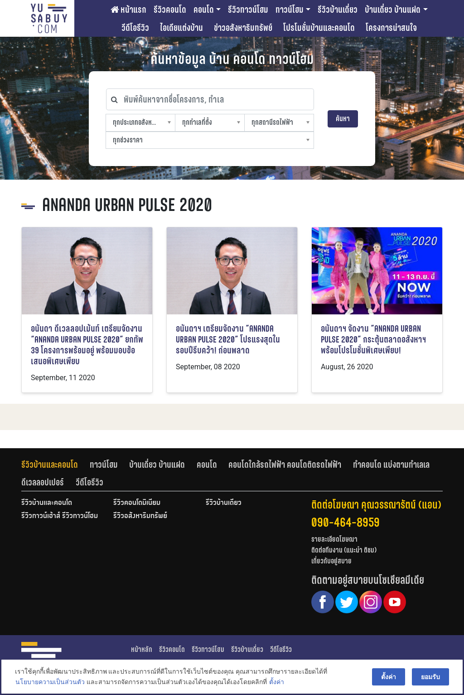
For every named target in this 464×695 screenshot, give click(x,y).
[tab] (55, 464)
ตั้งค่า (275, 683)
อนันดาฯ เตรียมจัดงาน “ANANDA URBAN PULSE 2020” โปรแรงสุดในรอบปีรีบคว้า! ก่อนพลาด (228, 339)
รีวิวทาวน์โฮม (248, 9)
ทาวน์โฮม (290, 9)
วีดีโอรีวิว (135, 27)
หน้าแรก (128, 9)
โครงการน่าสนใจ (391, 27)
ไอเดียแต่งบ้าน (181, 27)
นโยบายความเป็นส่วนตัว (48, 683)
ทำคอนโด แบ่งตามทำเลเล (391, 464)
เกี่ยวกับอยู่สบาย (331, 561)
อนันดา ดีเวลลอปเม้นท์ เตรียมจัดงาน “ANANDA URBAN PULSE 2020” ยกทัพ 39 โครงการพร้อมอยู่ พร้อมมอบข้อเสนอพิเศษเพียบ (87, 345)
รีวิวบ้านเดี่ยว (338, 9)
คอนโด (203, 9)
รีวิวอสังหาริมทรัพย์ (140, 516)
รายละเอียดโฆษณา (334, 539)
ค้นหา (343, 118)
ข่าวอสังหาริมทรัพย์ (243, 27)
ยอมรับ (431, 677)
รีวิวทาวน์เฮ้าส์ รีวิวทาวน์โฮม (59, 516)
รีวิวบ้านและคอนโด (49, 464)
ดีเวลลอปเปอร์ (42, 482)
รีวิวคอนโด (170, 9)
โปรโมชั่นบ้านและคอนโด (319, 27)
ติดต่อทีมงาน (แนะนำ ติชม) (344, 550)
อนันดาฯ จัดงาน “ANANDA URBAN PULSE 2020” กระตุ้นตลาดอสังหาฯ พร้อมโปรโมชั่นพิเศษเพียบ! (373, 339)
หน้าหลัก (141, 649)
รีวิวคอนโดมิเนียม (136, 503)
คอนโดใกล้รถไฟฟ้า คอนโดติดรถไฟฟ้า (284, 464)
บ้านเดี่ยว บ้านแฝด (392, 9)
